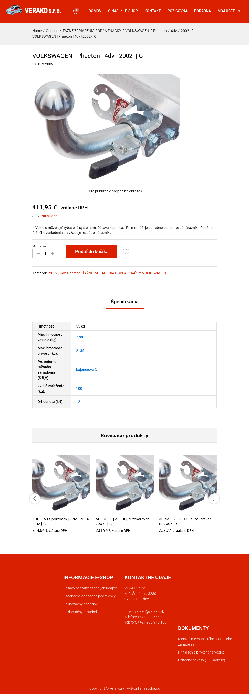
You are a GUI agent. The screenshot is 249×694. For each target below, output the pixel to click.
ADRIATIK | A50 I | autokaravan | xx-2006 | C (186, 520)
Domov (95, 11)
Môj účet (229, 11)
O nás (113, 11)
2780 (80, 337)
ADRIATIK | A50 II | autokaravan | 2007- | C (123, 520)
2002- (53, 273)
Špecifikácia (125, 301)
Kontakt (152, 11)
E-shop (131, 11)
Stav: (36, 216)
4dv (63, 273)
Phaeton (74, 273)
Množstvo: (39, 246)
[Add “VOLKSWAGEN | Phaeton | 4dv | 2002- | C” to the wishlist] (126, 251)
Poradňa (202, 11)
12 (78, 401)
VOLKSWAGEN (154, 273)
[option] (61, 497)
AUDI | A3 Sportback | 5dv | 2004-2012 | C (61, 520)
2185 (80, 350)
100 (79, 388)
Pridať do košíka (92, 251)
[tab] (125, 304)
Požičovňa (178, 11)
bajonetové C (86, 369)
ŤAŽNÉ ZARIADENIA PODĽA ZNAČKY (111, 273)
